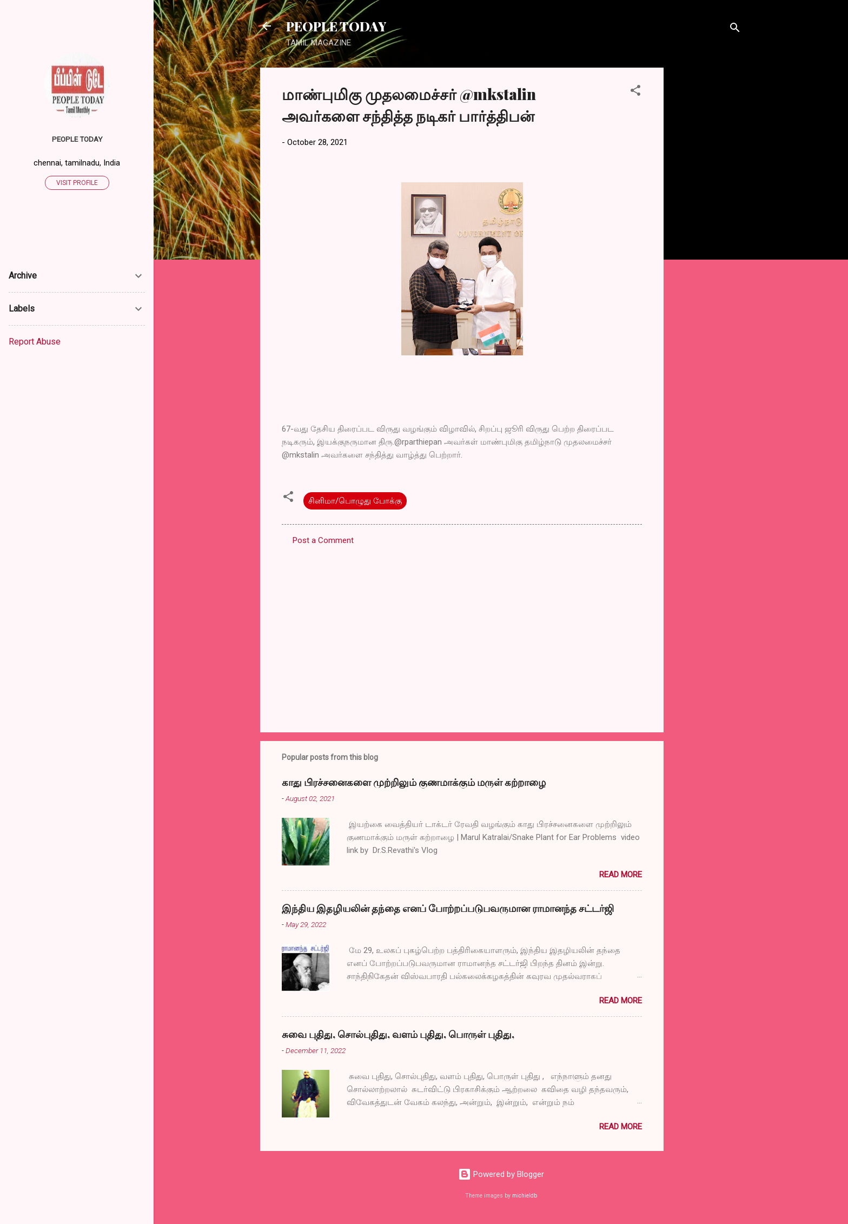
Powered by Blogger (501, 1174)
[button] (635, 92)
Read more (620, 874)
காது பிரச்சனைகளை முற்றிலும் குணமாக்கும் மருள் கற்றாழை (414, 782)
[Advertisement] (706, 230)
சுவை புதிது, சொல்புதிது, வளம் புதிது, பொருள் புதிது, (398, 1034)
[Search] (734, 29)
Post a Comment (323, 540)
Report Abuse (35, 341)
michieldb (524, 1195)
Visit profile (77, 183)
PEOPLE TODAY (336, 26)
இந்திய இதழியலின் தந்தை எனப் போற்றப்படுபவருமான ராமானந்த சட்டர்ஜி (448, 908)
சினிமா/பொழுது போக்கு (355, 501)
